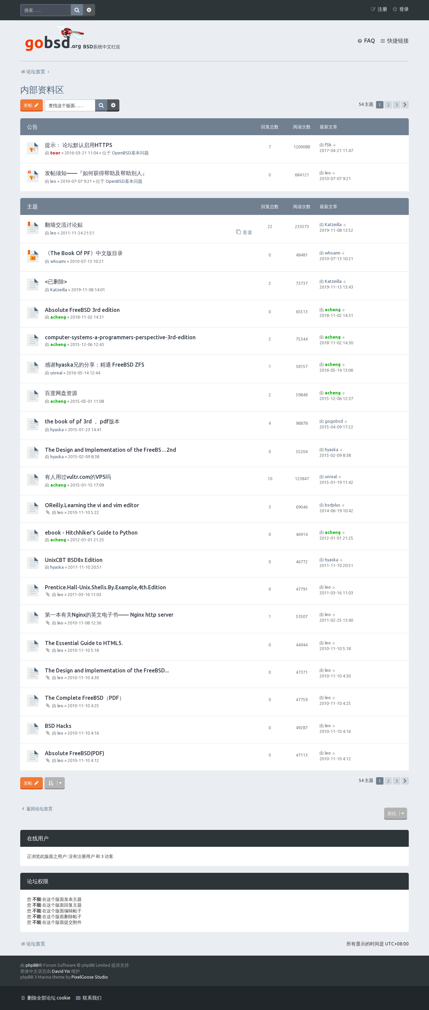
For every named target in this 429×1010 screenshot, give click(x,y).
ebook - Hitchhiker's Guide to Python (91, 532)
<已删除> (56, 281)
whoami (58, 261)
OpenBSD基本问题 (130, 152)
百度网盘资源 (61, 393)
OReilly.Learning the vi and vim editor (92, 505)
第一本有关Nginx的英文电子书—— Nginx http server (109, 615)
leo (53, 181)
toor (55, 152)
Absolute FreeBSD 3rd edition (82, 310)
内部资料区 (42, 90)
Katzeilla (333, 224)
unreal (56, 372)
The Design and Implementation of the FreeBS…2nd (110, 450)
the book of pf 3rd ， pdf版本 (82, 421)
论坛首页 (32, 943)
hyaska (57, 429)
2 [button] (388, 104)
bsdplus (332, 504)
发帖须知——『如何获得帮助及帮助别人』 (96, 173)
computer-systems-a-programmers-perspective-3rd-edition (120, 337)
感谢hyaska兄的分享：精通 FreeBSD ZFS (94, 365)
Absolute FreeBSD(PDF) (74, 753)
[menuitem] (400, 9)
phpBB (32, 965)
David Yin (61, 971)
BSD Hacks (58, 726)
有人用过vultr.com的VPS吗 (78, 477)
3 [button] (397, 104)
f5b (328, 144)
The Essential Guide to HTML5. (84, 643)
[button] (405, 104)
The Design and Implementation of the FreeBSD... (107, 670)
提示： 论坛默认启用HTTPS (78, 145)
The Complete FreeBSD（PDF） (84, 698)
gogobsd (334, 421)
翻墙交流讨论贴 (64, 225)
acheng (58, 317)
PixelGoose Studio (90, 977)
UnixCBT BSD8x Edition (74, 560)
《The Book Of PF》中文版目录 (84, 253)
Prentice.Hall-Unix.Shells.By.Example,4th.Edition (105, 587)
